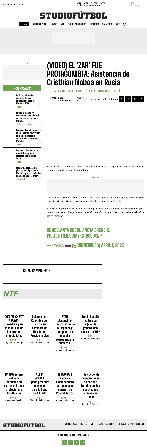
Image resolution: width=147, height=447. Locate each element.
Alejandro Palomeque (14, 342)
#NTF (13, 340)
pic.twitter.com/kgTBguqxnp (74, 236)
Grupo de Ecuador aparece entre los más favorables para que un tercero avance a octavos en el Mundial (28, 136)
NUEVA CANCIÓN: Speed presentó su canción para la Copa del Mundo (39, 383)
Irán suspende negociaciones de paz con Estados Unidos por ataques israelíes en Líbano (90, 385)
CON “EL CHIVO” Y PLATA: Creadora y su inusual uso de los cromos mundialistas (14, 326)
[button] (124, 24)
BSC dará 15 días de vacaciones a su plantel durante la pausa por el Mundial (27, 116)
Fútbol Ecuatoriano (24, 124)
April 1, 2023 (112, 245)
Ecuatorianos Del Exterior (65, 90)
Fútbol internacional (97, 90)
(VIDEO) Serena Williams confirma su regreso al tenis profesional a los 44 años (14, 383)
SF (115, 90)
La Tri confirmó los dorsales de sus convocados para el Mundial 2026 (25, 99)
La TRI (19, 107)
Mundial (20, 179)
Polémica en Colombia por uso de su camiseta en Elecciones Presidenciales (40, 326)
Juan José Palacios (65, 350)
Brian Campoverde (64, 99)
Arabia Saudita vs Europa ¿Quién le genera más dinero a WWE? (90, 324)
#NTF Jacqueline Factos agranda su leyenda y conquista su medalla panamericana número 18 (65, 330)
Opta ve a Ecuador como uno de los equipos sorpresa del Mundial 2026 (27, 154)
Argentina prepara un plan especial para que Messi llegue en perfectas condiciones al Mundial (28, 171)
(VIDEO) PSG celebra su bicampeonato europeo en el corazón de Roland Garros (65, 383)
